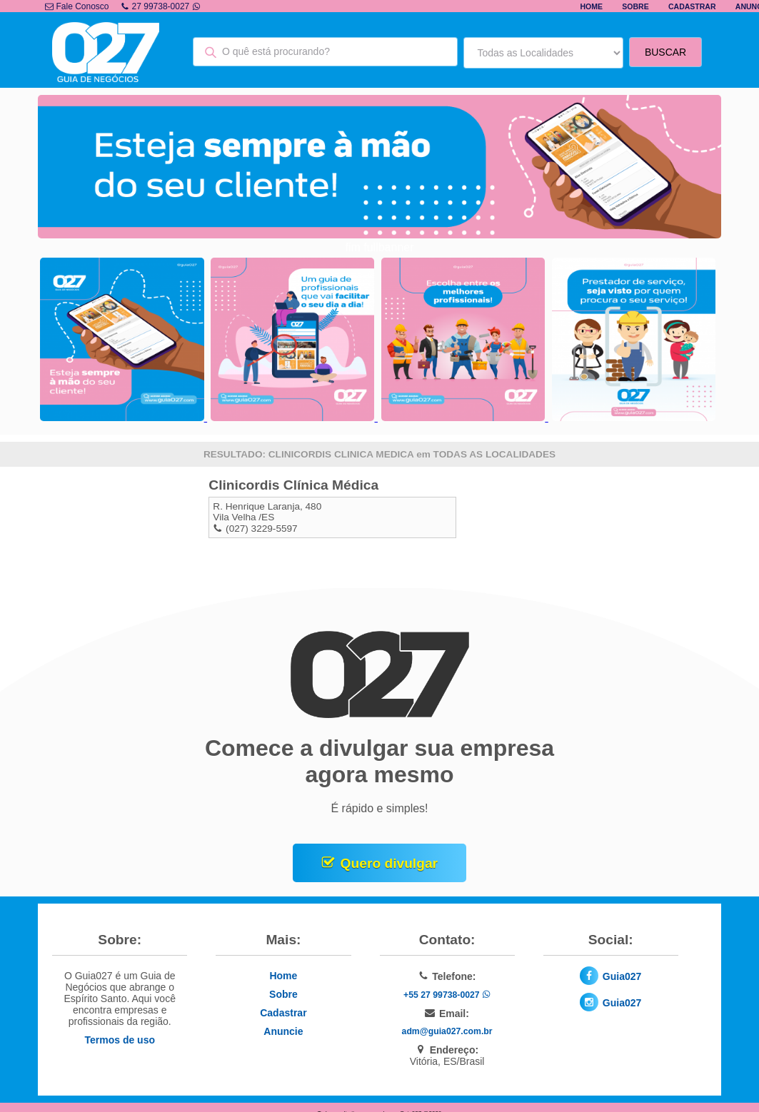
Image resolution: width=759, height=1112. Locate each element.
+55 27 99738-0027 (447, 995)
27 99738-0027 (161, 6)
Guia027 (622, 976)
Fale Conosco (77, 6)
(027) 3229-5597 (262, 528)
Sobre (635, 6)
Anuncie (283, 1031)
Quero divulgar (389, 863)
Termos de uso (119, 1040)
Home (591, 6)
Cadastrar (692, 6)
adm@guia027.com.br (447, 1031)
